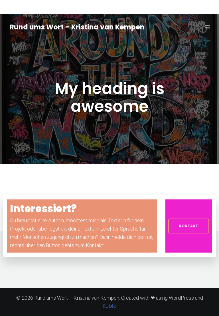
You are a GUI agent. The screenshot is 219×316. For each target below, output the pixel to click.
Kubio (110, 305)
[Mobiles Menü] (207, 27)
